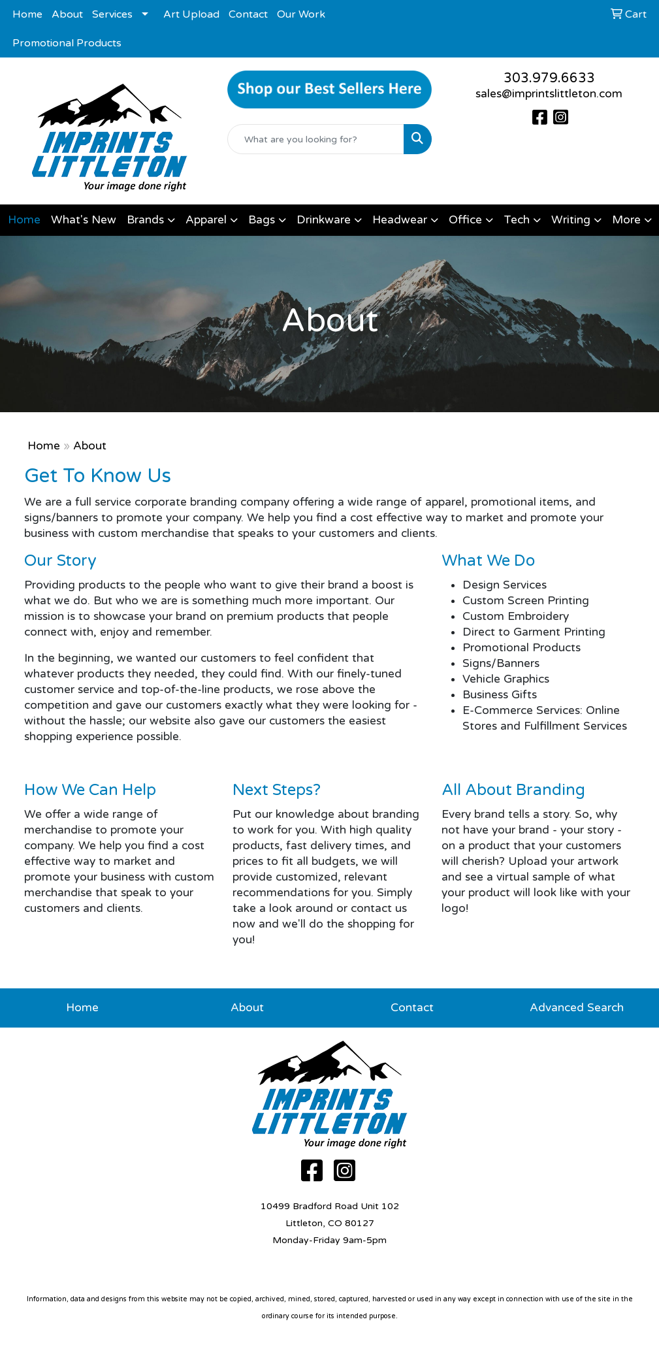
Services (112, 14)
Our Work (301, 14)
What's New (83, 220)
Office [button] (465, 220)
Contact (248, 14)
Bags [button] (261, 220)
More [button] (626, 220)
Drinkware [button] (324, 220)
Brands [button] (145, 220)
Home (27, 14)
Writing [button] (570, 220)
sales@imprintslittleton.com (548, 94)
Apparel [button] (206, 220)
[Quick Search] (315, 139)
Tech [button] (517, 220)
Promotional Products (66, 43)
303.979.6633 (549, 78)
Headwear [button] (399, 220)
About (67, 14)
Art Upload (191, 14)
